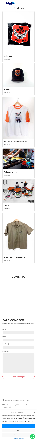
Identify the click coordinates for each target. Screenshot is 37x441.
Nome (4, 329)
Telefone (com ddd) (8, 344)
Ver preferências (18, 435)
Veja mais (7, 59)
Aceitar (18, 426)
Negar (18, 430)
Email (4, 336)
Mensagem (5, 351)
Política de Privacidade (19, 438)
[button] (34, 412)
